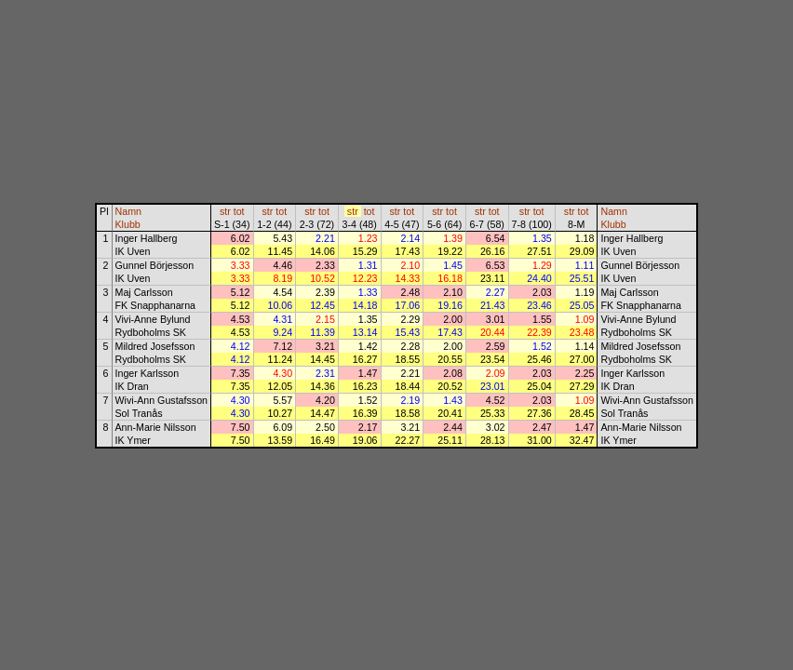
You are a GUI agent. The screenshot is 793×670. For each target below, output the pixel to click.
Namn (128, 211)
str (225, 211)
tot (239, 211)
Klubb (128, 224)
